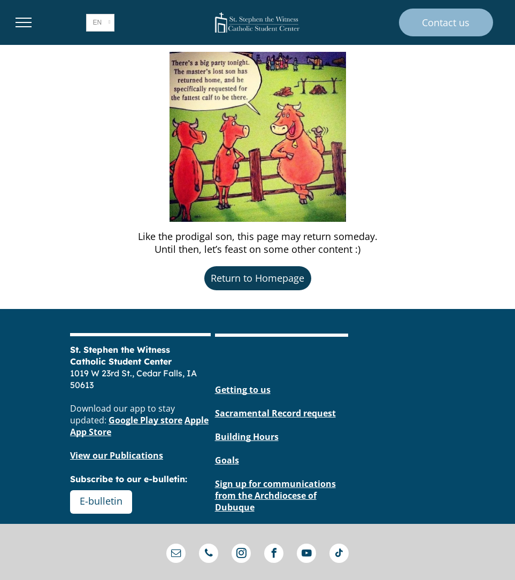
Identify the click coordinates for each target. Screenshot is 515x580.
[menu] (23, 22)
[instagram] (241, 555)
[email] (176, 555)
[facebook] (273, 555)
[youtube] (306, 555)
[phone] (208, 555)
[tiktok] (339, 555)
